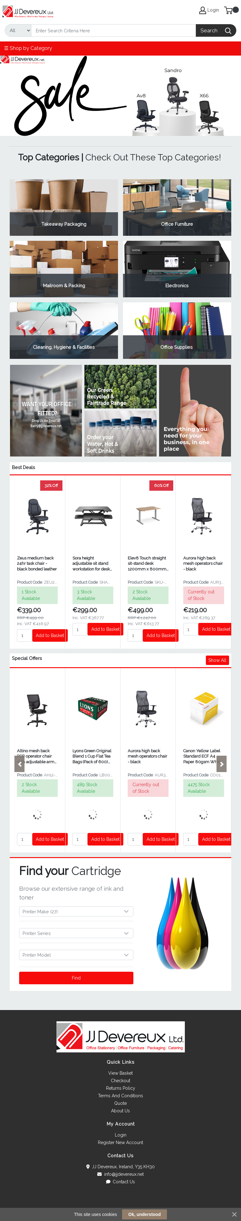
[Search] (113, 30)
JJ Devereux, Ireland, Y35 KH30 (120, 1166)
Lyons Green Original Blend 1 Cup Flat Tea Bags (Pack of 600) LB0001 (91, 756)
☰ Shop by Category (28, 48)
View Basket (120, 1073)
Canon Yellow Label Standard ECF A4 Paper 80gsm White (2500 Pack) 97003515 (202, 756)
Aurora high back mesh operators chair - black (203, 563)
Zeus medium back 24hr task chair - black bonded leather (37, 563)
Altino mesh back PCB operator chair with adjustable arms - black (36, 756)
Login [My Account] (209, 10)
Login (120, 1134)
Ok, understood (144, 1214)
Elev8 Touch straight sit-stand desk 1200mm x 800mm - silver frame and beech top (147, 564)
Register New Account (120, 1142)
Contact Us (120, 1181)
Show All (217, 660)
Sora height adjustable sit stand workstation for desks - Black (92, 564)
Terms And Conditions (120, 1095)
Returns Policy (120, 1088)
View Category (64, 207)
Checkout (120, 1080)
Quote (120, 1103)
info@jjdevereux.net (120, 1174)
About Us (120, 1110)
